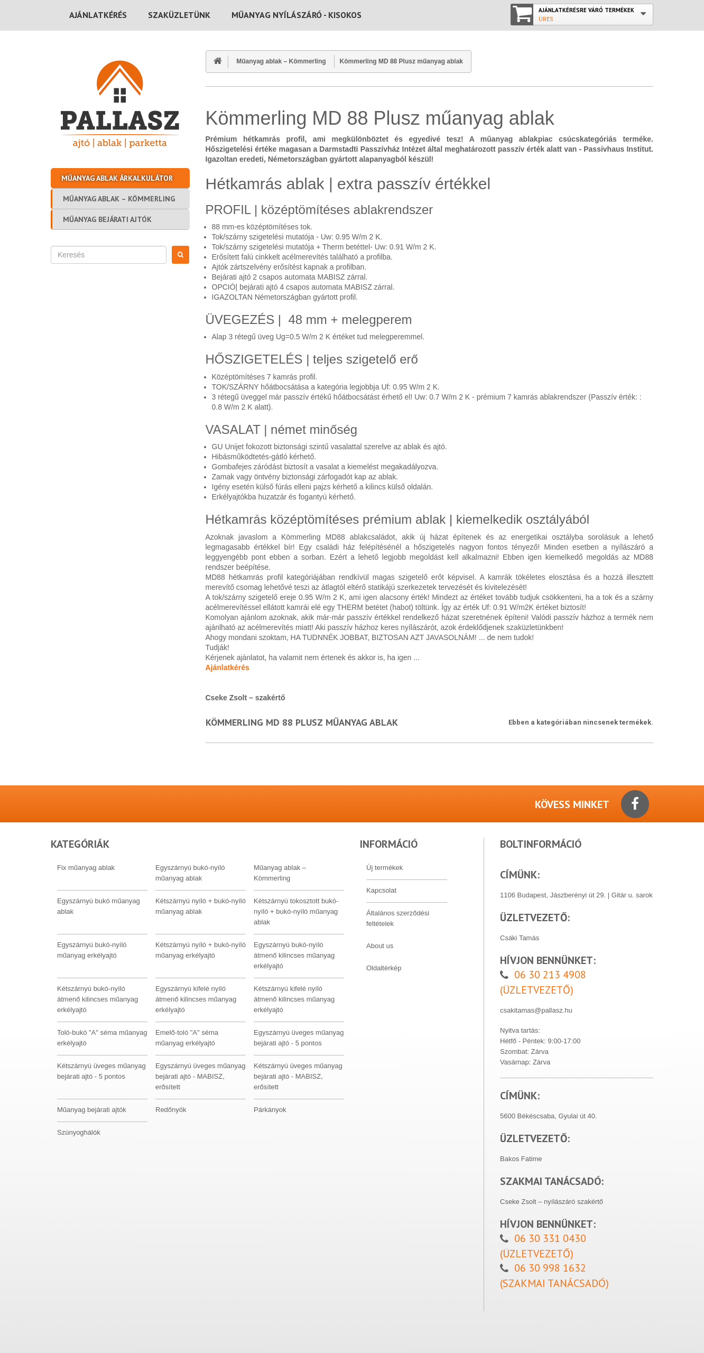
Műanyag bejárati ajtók (107, 219)
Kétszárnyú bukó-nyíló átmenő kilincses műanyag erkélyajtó (97, 999)
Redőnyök (171, 1110)
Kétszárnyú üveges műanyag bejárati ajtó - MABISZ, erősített (298, 1076)
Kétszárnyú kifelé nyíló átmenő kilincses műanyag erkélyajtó (294, 999)
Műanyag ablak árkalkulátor (117, 178)
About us (379, 946)
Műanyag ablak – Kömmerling (119, 198)
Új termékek (384, 868)
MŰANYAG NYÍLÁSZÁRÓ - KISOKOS (296, 15)
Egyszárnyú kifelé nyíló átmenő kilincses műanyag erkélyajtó (195, 999)
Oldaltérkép (383, 968)
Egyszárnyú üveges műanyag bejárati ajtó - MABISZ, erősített (200, 1076)
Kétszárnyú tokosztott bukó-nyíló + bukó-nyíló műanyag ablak (296, 911)
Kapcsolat (381, 890)
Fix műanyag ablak (86, 868)
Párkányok (270, 1110)
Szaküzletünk (179, 15)
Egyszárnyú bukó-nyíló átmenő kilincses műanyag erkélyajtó (294, 955)
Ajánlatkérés (98, 15)
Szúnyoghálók (78, 1132)
